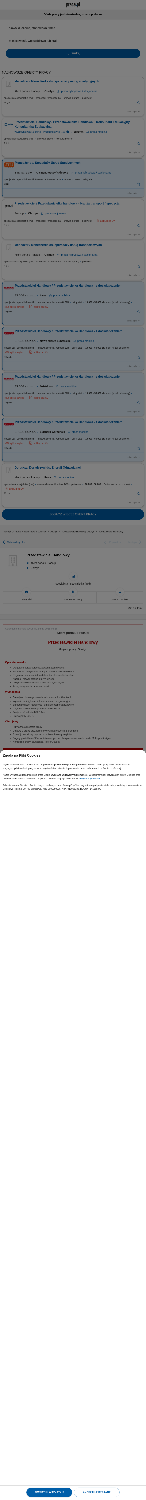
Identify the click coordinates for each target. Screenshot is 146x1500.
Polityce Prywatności (89, 778)
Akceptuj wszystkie (49, 1492)
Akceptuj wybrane (96, 1492)
